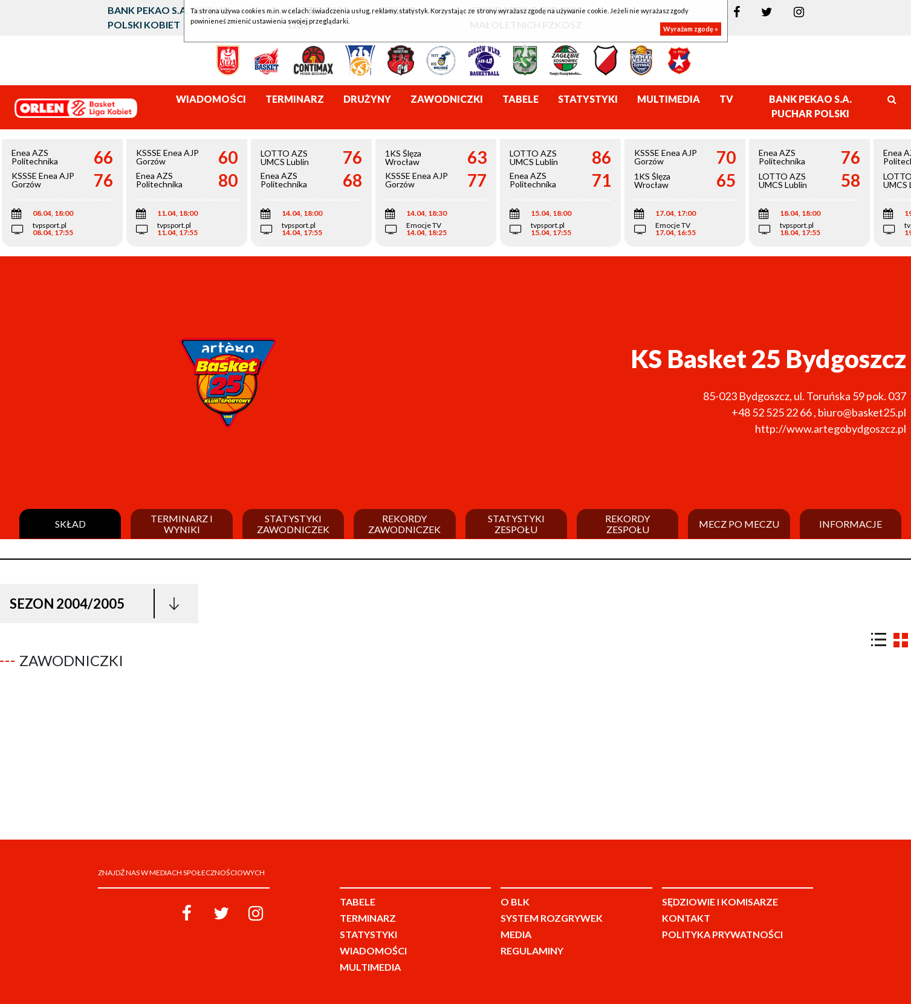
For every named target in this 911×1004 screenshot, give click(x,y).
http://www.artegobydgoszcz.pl (830, 428)
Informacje (850, 524)
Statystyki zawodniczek (293, 523)
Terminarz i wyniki (182, 523)
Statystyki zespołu (516, 523)
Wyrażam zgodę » (690, 29)
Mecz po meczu (739, 524)
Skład (70, 524)
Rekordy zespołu (627, 523)
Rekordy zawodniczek (404, 523)
